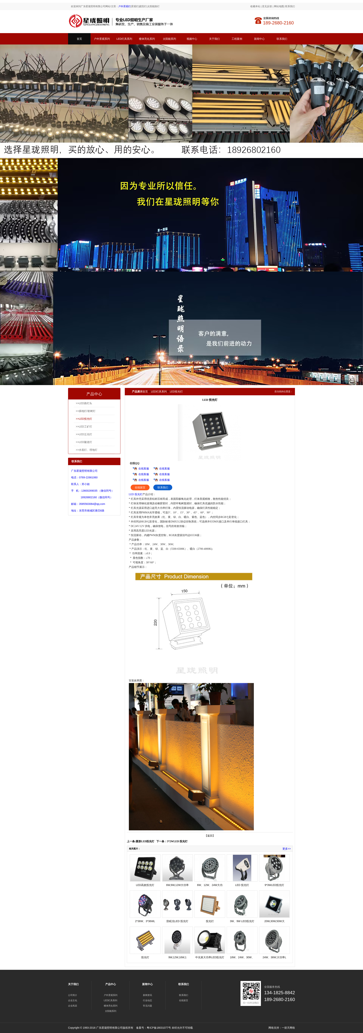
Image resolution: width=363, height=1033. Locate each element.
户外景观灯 (124, 6)
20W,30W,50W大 (274, 921)
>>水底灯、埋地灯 (86, 449)
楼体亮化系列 (147, 38)
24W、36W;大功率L (274, 957)
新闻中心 (259, 38)
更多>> (286, 848)
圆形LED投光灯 (145, 841)
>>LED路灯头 (84, 403)
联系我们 (290, 6)
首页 (79, 38)
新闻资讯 (147, 995)
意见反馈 (267, 6)
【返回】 (210, 835)
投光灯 (210, 921)
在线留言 (140, 487)
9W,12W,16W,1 (177, 957)
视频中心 (192, 38)
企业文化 (72, 1000)
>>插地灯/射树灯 (85, 411)
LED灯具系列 (124, 38)
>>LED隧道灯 (84, 442)
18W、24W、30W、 (242, 957)
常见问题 (147, 1005)
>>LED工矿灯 (84, 426)
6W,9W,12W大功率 (177, 885)
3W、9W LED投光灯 (242, 921)
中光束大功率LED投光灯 (209, 957)
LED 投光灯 (136, 494)
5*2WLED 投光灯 (177, 841)
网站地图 (279, 6)
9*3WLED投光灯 (274, 885)
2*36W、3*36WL (145, 921)
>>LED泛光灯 (84, 434)
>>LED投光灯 (84, 418)
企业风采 (72, 1005)
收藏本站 (255, 6)
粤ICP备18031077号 (159, 1027)
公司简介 (72, 995)
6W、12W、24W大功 (210, 885)
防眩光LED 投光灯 (177, 921)
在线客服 (143, 468)
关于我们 (214, 38)
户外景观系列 (102, 38)
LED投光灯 (176, 391)
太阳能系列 (169, 38)
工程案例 (237, 38)
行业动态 (147, 1000)
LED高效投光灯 (145, 885)
